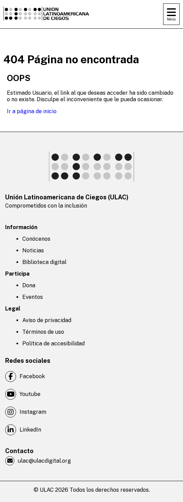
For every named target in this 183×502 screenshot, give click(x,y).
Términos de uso (43, 332)
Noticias (33, 250)
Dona (28, 285)
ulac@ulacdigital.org (38, 460)
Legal (12, 308)
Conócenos (36, 239)
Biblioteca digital (44, 262)
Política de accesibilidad (53, 343)
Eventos (32, 297)
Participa (17, 273)
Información (21, 227)
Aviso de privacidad (46, 320)
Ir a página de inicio (32, 111)
